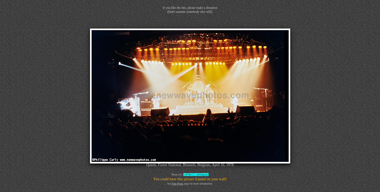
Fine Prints (177, 183)
